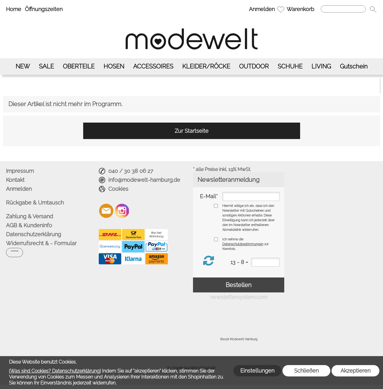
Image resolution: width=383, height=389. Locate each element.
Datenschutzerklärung (33, 234)
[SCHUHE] (290, 66)
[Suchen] (343, 9)
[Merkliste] (281, 9)
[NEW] (22, 66)
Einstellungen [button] (257, 370)
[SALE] (46, 66)
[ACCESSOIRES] (153, 66)
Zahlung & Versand (29, 216)
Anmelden (262, 9)
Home (13, 9)
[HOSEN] (114, 66)
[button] (373, 9)
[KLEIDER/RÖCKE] (206, 66)
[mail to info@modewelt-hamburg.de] (106, 210)
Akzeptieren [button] (355, 370)
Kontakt (15, 180)
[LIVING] (321, 66)
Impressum (20, 171)
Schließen (306, 370)
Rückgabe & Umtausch (35, 202)
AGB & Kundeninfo (29, 225)
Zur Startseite (192, 131)
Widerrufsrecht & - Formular (41, 243)
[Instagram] (122, 210)
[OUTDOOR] (254, 66)
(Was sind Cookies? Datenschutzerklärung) (55, 371)
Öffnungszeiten (44, 9)
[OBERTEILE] (78, 66)
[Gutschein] (353, 66)
